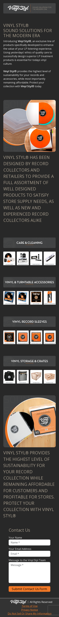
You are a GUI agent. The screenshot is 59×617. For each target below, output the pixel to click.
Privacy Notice (29, 610)
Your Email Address (20, 549)
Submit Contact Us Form (29, 589)
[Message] (30, 572)
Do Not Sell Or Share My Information (29, 613)
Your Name (15, 537)
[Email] (30, 554)
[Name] (30, 542)
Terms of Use (30, 606)
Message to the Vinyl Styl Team (27, 560)
